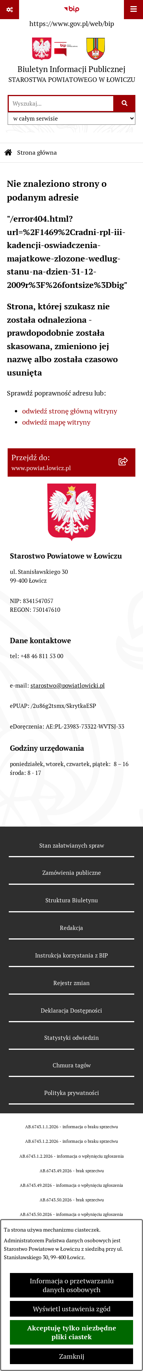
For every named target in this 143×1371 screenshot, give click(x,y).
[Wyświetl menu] (133, 9)
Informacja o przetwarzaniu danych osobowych (72, 1285)
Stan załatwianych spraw (71, 845)
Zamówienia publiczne (71, 872)
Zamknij (71, 1356)
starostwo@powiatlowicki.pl (68, 685)
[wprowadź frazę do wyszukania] (61, 103)
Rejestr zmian (71, 983)
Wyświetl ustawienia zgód (72, 1308)
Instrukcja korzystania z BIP (71, 955)
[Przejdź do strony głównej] (71, 62)
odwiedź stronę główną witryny (69, 411)
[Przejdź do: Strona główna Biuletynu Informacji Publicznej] (8, 153)
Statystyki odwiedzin (71, 1037)
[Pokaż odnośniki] (9, 9)
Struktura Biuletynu (71, 900)
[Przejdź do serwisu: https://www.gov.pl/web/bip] (71, 15)
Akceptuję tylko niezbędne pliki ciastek (71, 1332)
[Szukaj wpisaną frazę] (124, 103)
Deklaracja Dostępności (71, 1010)
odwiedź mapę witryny (56, 422)
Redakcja (71, 927)
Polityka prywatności (71, 1092)
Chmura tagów (72, 1065)
